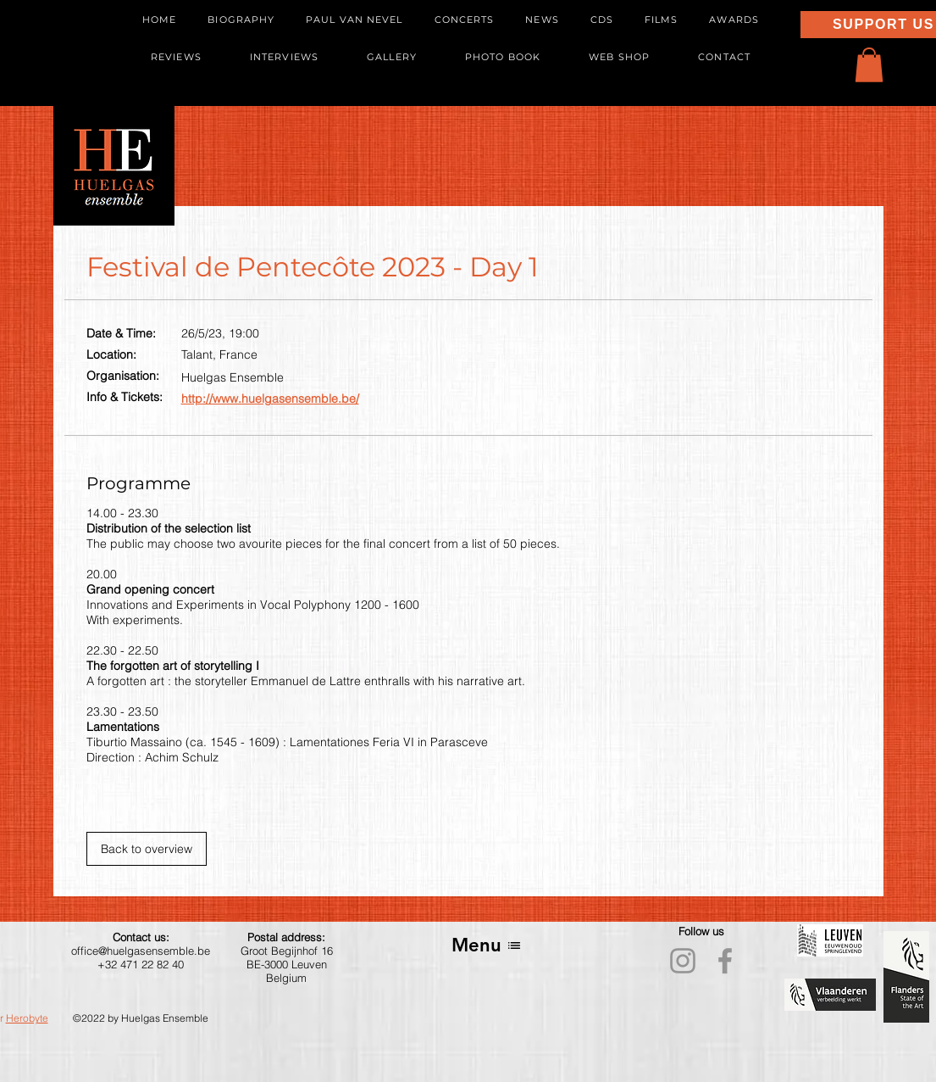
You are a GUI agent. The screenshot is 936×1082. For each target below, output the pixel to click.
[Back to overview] (146, 849)
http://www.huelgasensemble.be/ (270, 398)
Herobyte (27, 1018)
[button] (869, 64)
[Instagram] (683, 961)
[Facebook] (725, 961)
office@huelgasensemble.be (140, 950)
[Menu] (486, 945)
